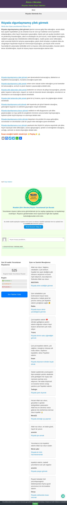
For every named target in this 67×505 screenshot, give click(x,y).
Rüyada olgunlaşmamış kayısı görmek (14, 111)
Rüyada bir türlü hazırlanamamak (37, 453)
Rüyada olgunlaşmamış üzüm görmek (14, 119)
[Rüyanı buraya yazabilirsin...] (36, 239)
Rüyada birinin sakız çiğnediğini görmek (42, 337)
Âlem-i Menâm (33, 2)
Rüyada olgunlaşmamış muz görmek (14, 125)
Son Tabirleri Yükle (14, 294)
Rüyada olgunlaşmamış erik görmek (13, 104)
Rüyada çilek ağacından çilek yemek (14, 90)
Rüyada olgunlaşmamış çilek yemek (13, 84)
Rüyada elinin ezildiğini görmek (42, 286)
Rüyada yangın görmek (39, 471)
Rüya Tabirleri (8, 182)
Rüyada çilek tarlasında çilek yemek (13, 98)
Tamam (35, 503)
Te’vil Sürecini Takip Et (33, 227)
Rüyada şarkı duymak (38, 393)
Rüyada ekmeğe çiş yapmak (41, 419)
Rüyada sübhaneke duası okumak (40, 496)
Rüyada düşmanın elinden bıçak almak (42, 363)
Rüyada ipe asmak (37, 435)
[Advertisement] (33, 63)
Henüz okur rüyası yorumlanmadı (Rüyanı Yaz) (16, 26)
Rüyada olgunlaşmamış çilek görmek (24, 22)
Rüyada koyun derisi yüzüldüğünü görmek (38, 311)
